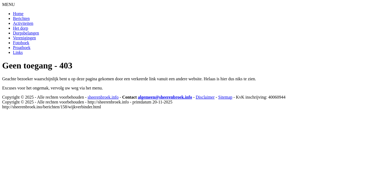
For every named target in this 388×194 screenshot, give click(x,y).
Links (18, 52)
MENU (8, 4)
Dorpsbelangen (26, 33)
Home (18, 13)
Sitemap (225, 97)
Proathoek (21, 47)
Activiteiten (23, 23)
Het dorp (20, 28)
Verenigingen (24, 38)
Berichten (21, 18)
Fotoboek (21, 42)
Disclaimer (205, 97)
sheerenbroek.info (103, 97)
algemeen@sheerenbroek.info (165, 97)
